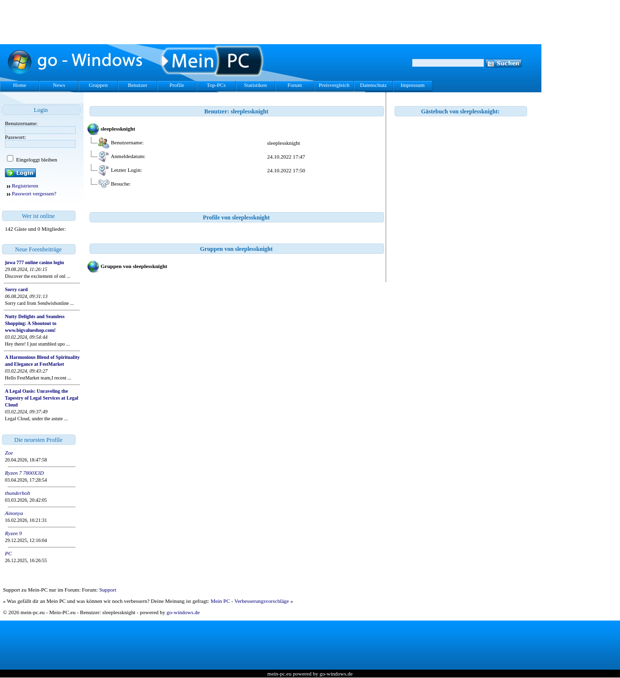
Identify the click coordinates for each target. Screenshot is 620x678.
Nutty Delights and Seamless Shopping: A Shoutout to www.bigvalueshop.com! (34, 323)
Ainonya (14, 513)
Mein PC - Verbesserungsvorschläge (250, 601)
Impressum (413, 85)
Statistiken (255, 85)
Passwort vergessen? (34, 193)
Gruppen (98, 85)
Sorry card (16, 289)
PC (8, 553)
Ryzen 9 (13, 533)
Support (107, 590)
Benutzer (137, 85)
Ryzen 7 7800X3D (24, 473)
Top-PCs (216, 85)
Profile (176, 85)
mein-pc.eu (279, 674)
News (59, 85)
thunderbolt (17, 493)
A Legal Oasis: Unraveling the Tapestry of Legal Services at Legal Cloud (41, 397)
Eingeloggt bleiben (36, 160)
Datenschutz (373, 85)
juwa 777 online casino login (34, 262)
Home (20, 85)
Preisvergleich (334, 85)
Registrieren (25, 186)
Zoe (9, 453)
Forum (294, 85)
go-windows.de (183, 612)
